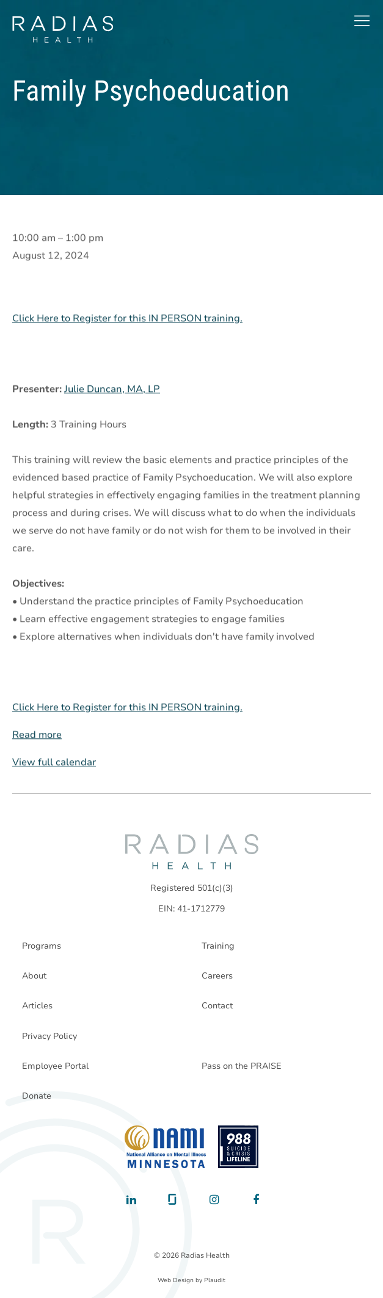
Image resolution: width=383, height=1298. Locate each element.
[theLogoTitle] (62, 29)
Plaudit (214, 1280)
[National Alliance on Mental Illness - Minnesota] (165, 1146)
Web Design (176, 1280)
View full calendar (54, 762)
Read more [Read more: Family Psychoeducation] (37, 735)
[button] (361, 20)
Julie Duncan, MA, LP (112, 389)
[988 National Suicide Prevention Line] (238, 1146)
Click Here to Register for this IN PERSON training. (127, 319)
